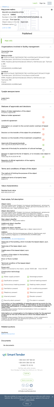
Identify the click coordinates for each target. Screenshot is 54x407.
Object (4, 6)
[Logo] (4, 3)
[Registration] (42, 3)
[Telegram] (31, 386)
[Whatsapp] (27, 386)
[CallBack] (26, 373)
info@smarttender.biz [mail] (27, 391)
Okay (27, 403)
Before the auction (8, 334)
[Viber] (23, 386)
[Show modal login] (35, 3)
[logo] (13, 355)
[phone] (27, 360)
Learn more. (30, 399)
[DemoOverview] (27, 380)
